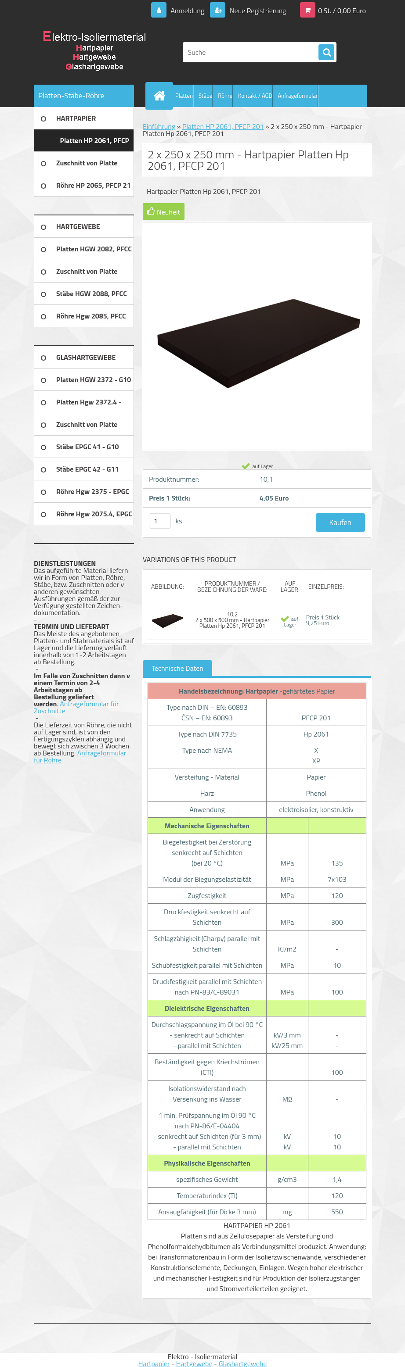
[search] (326, 52)
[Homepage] (161, 96)
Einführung (159, 126)
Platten (184, 95)
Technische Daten (177, 668)
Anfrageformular (298, 95)
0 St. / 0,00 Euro (342, 10)
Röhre (225, 95)
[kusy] (160, 521)
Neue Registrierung (257, 10)
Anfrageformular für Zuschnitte (76, 707)
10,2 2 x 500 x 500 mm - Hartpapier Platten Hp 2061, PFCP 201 (232, 620)
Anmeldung (187, 10)
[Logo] (94, 52)
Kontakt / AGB (255, 95)
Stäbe (205, 95)
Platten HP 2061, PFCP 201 (223, 126)
